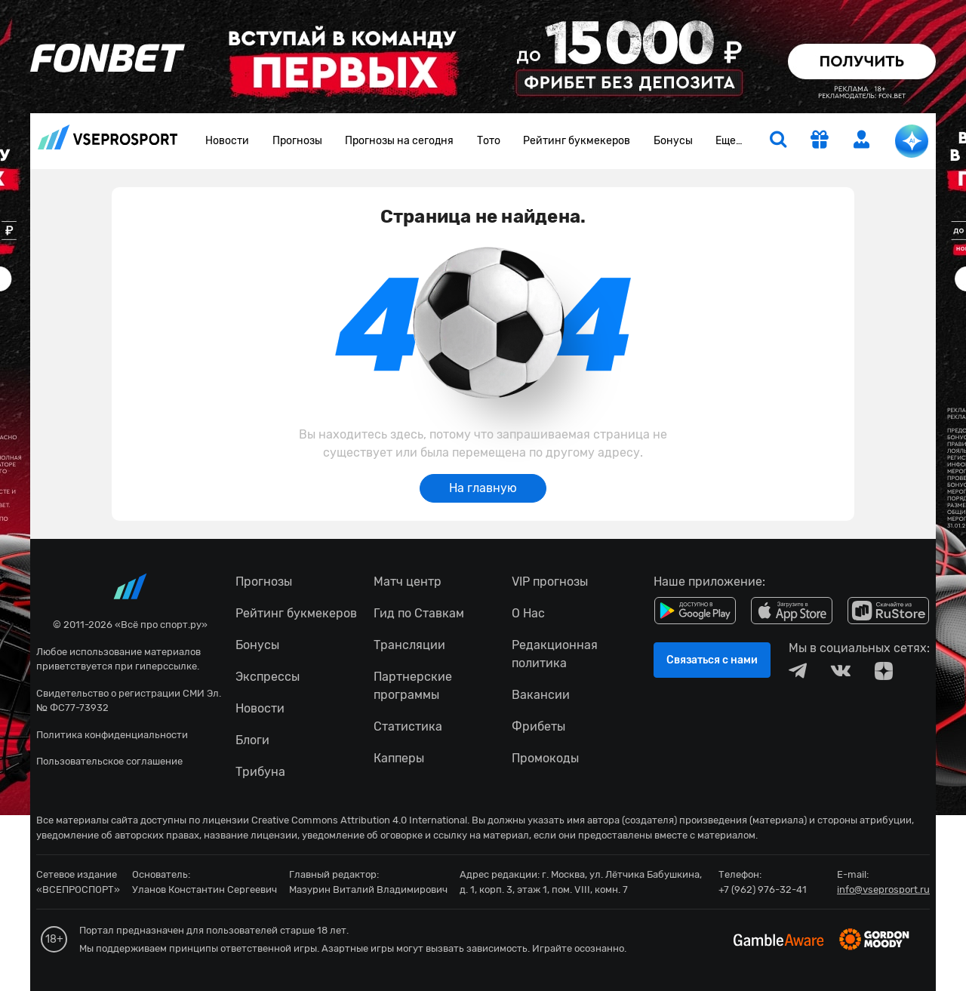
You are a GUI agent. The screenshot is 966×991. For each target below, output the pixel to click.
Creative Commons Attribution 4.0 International (359, 820)
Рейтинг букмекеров (576, 140)
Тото (488, 140)
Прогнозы (297, 140)
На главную (483, 488)
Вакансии (541, 695)
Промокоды (545, 758)
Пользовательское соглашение (109, 761)
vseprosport (108, 137)
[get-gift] (820, 141)
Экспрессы (267, 676)
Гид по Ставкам (419, 613)
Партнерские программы (413, 685)
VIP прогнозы (550, 581)
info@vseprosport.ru (883, 889)
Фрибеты (538, 726)
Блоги (252, 740)
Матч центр (407, 581)
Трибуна (260, 772)
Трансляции (409, 645)
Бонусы (673, 140)
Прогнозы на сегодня (399, 140)
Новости (227, 140)
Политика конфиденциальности (112, 734)
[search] (778, 141)
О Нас (528, 613)
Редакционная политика (555, 654)
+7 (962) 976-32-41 (762, 889)
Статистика (408, 726)
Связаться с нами (712, 660)
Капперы (399, 758)
